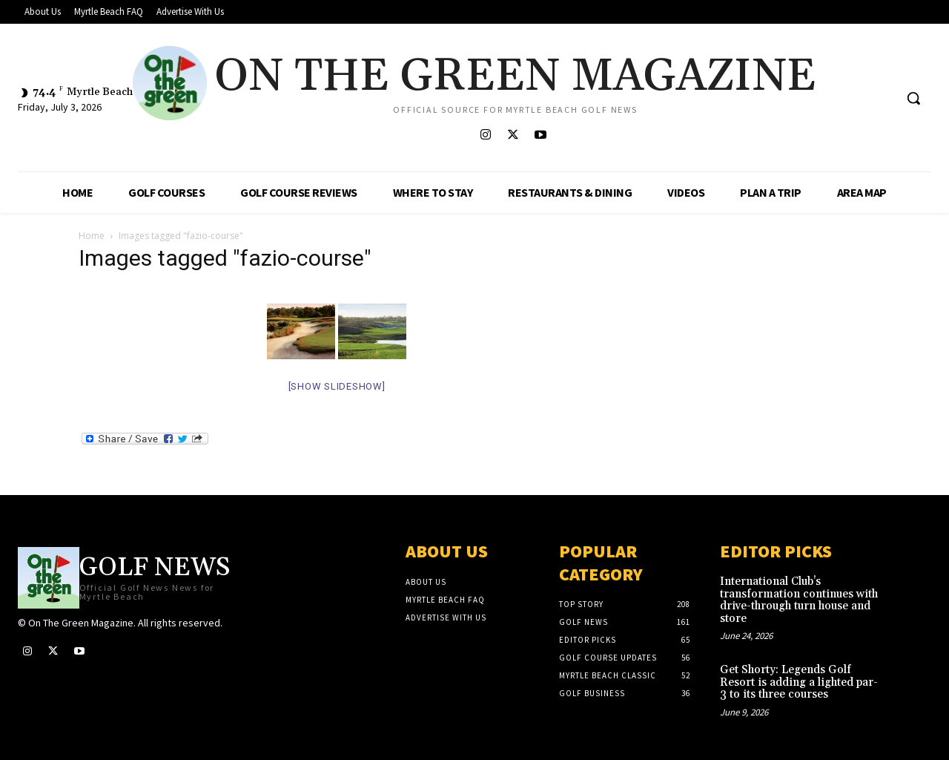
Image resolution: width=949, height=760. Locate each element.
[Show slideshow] (337, 386)
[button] (913, 98)
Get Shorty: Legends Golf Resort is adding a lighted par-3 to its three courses (799, 682)
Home (92, 235)
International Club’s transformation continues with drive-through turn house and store (799, 600)
